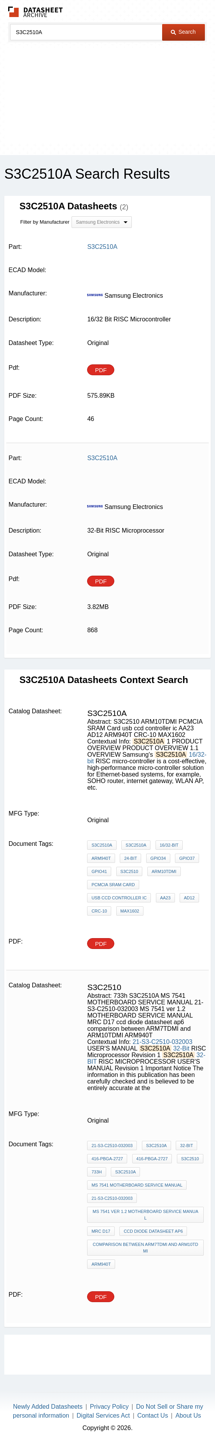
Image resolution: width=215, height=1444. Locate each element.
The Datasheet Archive (35, 12)
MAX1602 (130, 911)
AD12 (189, 897)
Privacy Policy (109, 1406)
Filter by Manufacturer (44, 222)
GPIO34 (158, 858)
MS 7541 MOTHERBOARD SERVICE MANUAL (136, 1185)
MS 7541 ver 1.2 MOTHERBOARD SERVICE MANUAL (145, 1214)
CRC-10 (99, 911)
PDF (101, 370)
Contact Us (152, 1415)
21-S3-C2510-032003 (162, 1042)
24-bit (130, 858)
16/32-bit (169, 845)
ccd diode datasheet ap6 (153, 1231)
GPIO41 (99, 871)
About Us (188, 1415)
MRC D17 (100, 1231)
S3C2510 (129, 871)
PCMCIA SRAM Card (113, 884)
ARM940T (101, 858)
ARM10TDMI (164, 871)
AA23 (165, 897)
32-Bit (181, 1048)
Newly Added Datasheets (48, 1406)
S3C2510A (101, 845)
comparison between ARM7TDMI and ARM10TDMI (145, 1247)
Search (183, 32)
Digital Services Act (103, 1415)
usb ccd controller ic (119, 897)
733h (96, 1172)
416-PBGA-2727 (107, 1158)
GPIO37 (187, 858)
